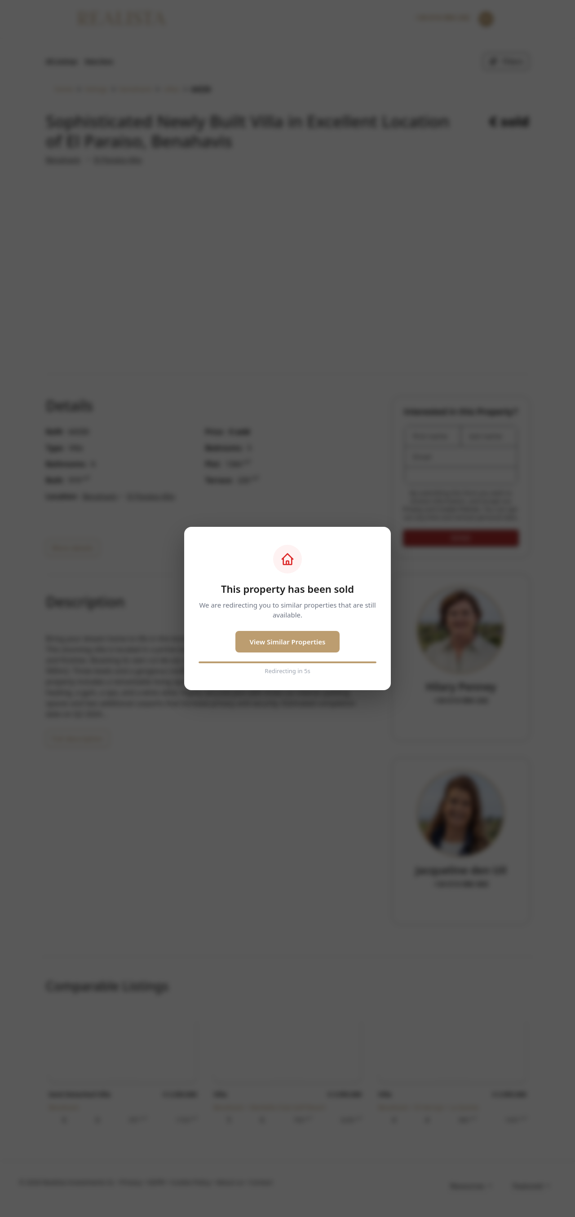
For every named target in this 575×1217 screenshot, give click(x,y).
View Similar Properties (288, 641)
